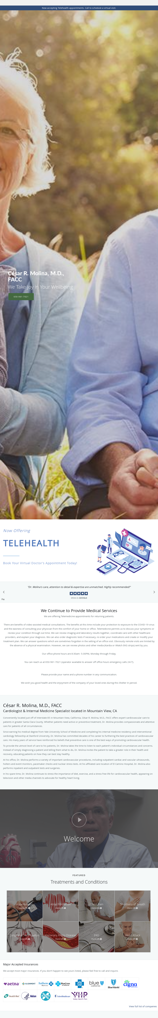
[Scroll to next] (153, 593)
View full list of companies (143, 1006)
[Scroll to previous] (5, 593)
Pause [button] (3, 599)
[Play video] (79, 819)
